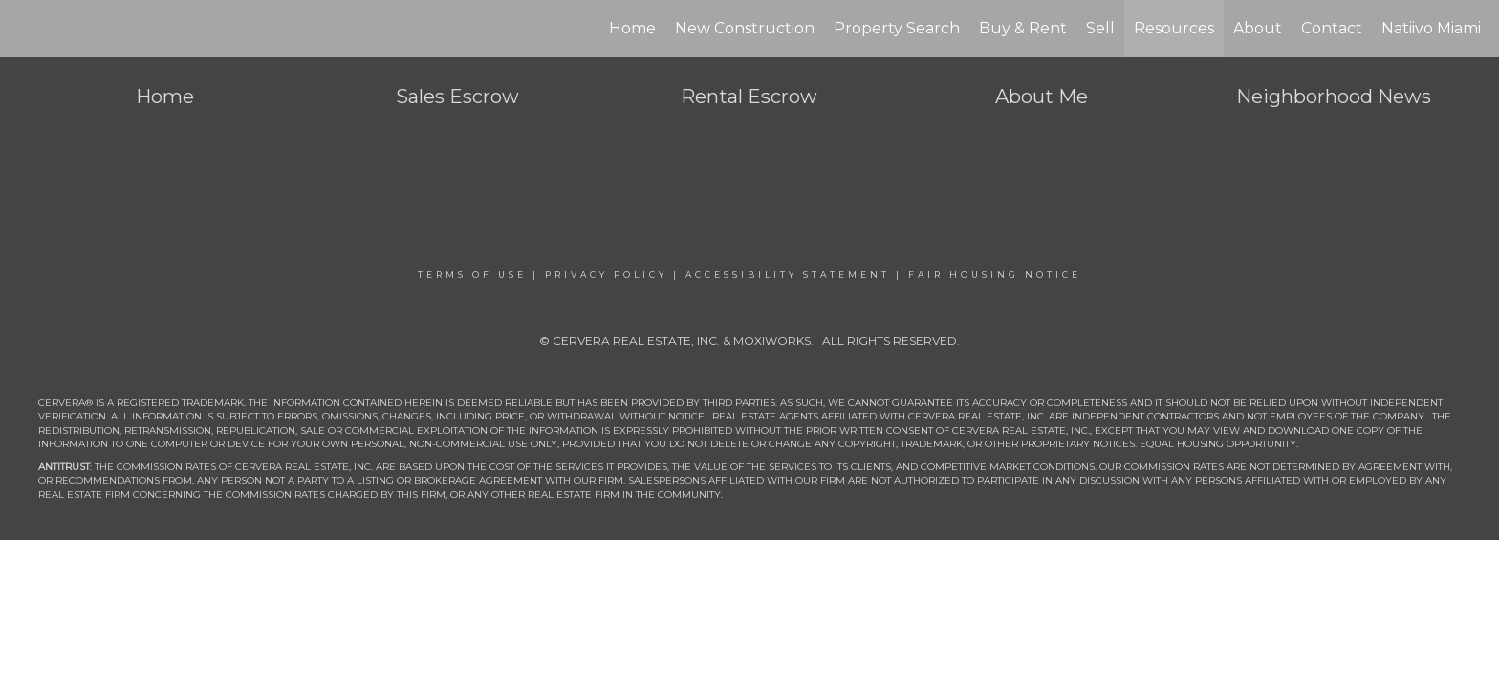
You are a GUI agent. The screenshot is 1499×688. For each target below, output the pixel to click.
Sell (1100, 28)
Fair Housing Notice (994, 274)
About (1257, 28)
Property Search (897, 28)
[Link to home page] (24, 28)
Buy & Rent (1023, 28)
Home (632, 28)
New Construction (745, 28)
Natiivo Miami (1431, 28)
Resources (1174, 28)
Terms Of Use (472, 274)
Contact (1331, 28)
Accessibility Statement (787, 274)
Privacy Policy (606, 274)
